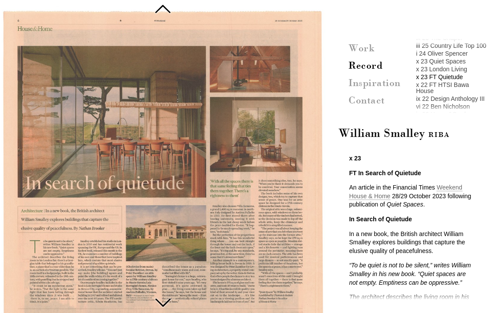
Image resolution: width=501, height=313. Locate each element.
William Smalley (394, 134)
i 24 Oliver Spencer (442, 53)
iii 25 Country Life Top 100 (451, 46)
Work (361, 48)
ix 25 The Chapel (439, 38)
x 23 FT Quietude (439, 77)
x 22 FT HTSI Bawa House (442, 88)
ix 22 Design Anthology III (450, 99)
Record (365, 66)
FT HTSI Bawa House (163, 301)
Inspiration (374, 83)
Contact (366, 101)
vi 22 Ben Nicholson (443, 106)
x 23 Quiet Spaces (440, 61)
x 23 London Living (441, 69)
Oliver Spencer (163, 8)
